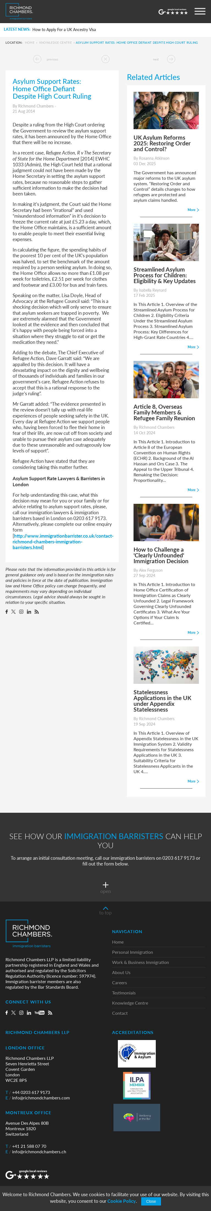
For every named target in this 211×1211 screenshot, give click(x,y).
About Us (121, 972)
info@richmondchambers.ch (35, 1151)
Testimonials (124, 993)
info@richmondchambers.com (37, 1098)
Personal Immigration (132, 952)
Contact (120, 1013)
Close (151, 1201)
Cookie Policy (121, 1201)
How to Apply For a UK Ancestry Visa (64, 29)
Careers (119, 983)
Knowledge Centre (55, 42)
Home (29, 42)
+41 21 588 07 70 (25, 1146)
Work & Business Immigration (140, 962)
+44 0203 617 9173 (27, 1092)
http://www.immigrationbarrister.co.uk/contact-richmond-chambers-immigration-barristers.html (63, 541)
